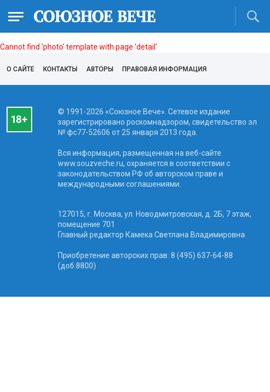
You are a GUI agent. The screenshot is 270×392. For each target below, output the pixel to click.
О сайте (20, 69)
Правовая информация (164, 69)
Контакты (60, 69)
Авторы (99, 69)
